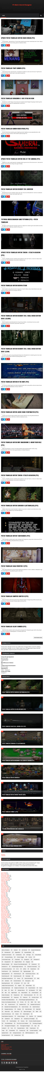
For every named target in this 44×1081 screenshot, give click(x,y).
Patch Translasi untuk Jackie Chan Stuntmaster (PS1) (18, 419)
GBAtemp (3, 1055)
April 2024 (3, 908)
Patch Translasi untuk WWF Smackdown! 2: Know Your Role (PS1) (20, 451)
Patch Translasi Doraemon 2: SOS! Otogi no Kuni (16, 101)
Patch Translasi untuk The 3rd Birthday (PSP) (14, 721)
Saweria (3, 866)
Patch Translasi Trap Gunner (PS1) (12, 70)
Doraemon (21, 976)
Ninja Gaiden (24, 1002)
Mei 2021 (3, 948)
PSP (2, 1014)
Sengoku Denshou (6, 1019)
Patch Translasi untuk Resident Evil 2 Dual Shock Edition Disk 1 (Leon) (21, 355)
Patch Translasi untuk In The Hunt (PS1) (14, 388)
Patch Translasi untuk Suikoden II (10, 789)
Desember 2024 (5, 900)
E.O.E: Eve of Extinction (36, 978)
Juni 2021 (3, 947)
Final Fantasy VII (31, 985)
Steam (16, 1023)
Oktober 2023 (4, 915)
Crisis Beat (17, 971)
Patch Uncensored (28, 1004)
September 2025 (5, 891)
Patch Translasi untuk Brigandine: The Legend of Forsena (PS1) (18, 772)
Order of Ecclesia (5, 1004)
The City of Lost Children (19, 1033)
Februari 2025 (4, 898)
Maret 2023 (4, 922)
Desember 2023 (5, 913)
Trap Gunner (26, 1037)
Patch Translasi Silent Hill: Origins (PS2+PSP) (14, 738)
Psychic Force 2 (11, 1014)
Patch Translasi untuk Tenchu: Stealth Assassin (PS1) (18, 484)
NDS (40, 1000)
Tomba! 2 (40, 1035)
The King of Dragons (33, 1033)
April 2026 (3, 885)
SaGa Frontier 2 (35, 1016)
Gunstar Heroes (36, 990)
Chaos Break (38, 966)
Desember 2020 (5, 954)
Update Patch (38, 1040)
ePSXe (12, 981)
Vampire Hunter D (9, 1042)
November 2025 (5, 888)
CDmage (28, 966)
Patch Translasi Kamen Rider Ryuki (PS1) (14, 131)
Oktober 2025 (4, 890)
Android (15, 962)
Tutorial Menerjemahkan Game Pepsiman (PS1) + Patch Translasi (18, 226)
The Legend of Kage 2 (22, 1035)
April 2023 (3, 921)
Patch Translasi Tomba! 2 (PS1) (10, 824)
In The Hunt (29, 992)
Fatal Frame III (5, 983)
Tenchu (17, 1030)
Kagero (19, 995)
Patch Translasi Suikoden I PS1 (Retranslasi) (13, 755)
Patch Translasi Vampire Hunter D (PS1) (14, 607)
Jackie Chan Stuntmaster (7, 995)
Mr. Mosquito (32, 1000)
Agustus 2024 (4, 903)
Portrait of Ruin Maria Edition (8, 1009)
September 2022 (5, 929)
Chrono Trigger (20, 969)
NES (5, 1002)
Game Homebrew (8, 990)
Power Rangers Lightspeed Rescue (26, 1009)
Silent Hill (35, 1019)
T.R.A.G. (40, 1028)
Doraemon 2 (31, 976)
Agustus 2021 (4, 944)
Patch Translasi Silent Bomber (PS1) (13, 638)
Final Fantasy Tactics (18, 985)
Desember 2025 (5, 887)
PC (37, 1004)
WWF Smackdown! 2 (21, 1042)
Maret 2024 (4, 910)
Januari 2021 (4, 953)
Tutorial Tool (15, 1040)
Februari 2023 (4, 923)
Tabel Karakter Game (6, 1059)
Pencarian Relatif (5, 1007)
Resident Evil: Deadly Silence (10, 1016)
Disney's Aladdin (35, 974)
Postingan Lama (38, 649)
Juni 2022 (3, 932)
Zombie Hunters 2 (35, 1042)
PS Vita (21, 1011)
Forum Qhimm (4, 1054)
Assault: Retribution (35, 962)
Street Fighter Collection (7, 1026)
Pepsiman (16, 1007)
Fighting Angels (16, 983)
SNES (34, 1021)
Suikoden (39, 1026)
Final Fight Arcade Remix (28, 988)
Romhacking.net (5, 1058)
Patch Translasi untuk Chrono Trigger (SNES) (13, 807)
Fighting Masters (28, 983)
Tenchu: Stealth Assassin (29, 1030)
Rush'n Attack (25, 1016)
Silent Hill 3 (13, 1021)
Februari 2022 (4, 937)
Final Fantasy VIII (5, 988)
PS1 (28, 1011)
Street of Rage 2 (21, 1026)
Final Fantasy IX (5, 985)
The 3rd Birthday (5, 1033)
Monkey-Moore (21, 1000)
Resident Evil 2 (22, 1014)
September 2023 (5, 916)
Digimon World (15, 974)
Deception (26, 971)
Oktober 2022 (4, 928)
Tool (5, 1037)
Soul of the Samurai (6, 1023)
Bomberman (7, 964)
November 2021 (5, 941)
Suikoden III (16, 1028)
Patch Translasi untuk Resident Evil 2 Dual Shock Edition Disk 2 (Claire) (21, 321)
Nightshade (13, 1002)
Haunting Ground (18, 992)
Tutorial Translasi (26, 1040)
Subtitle (31, 1026)
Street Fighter (26, 1023)
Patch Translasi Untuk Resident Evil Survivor (16, 193)
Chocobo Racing (8, 969)
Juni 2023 (3, 918)
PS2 (35, 1011)
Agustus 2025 (4, 892)
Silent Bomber (25, 1019)
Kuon (40, 997)
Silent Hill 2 (4, 1021)
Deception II (36, 971)
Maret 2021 (3, 951)
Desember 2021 (5, 939)
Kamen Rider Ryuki (6, 997)
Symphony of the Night (29, 1028)
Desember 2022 (5, 926)
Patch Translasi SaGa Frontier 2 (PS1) (13, 577)
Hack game (7, 992)
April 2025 (3, 896)
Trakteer (3, 867)
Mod (5, 1000)
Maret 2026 (4, 886)
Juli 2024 (3, 905)
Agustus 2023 (4, 917)
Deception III (4, 974)
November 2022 (5, 927)
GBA (18, 990)
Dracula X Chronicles (21, 978)
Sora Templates (24, 1076)
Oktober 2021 (4, 942)
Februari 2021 (4, 952)
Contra (30, 969)
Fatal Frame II (32, 981)
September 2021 (5, 943)
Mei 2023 (3, 919)
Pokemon (25, 1007)
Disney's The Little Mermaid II (8, 976)
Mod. (12, 1000)
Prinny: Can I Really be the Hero (8, 1011)
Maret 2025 (4, 897)
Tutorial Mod (4, 1040)
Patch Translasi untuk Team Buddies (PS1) (14, 546)
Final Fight (16, 988)
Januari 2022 (4, 938)
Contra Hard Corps (6, 971)
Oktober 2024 (4, 902)
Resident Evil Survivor (35, 1014)
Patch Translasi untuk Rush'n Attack (13, 289)
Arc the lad (24, 962)
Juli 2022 (3, 931)
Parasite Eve (16, 1004)
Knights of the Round (19, 997)
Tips (32, 1035)
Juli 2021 (3, 946)
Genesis (26, 990)
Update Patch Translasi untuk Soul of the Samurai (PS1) (19, 162)
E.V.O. (5, 981)
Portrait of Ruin (35, 1007)
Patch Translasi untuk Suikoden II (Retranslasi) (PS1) (18, 515)
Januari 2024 (4, 912)
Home (3, 15)
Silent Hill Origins (24, 1021)
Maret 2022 (4, 936)
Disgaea (25, 974)
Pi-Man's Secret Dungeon (22, 5)
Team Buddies (7, 1030)
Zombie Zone (5, 1045)
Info (37, 992)
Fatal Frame (21, 981)
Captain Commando (6, 966)
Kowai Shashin (31, 997)
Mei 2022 (3, 933)
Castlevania (18, 966)
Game (39, 988)
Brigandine (17, 964)
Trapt (35, 1037)
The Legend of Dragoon (7, 1035)
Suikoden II (7, 1028)
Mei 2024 (3, 907)
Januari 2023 (4, 925)
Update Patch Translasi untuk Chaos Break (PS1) (17, 39)
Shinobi (16, 1019)
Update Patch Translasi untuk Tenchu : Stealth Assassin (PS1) (21, 258)
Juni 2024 (3, 906)
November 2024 (5, 901)
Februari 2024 (4, 911)
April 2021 (3, 949)
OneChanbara (35, 1002)
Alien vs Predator (5, 962)
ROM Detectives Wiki (6, 1056)
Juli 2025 (3, 893)
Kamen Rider (28, 995)
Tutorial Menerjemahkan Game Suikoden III (12, 841)
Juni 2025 (3, 895)
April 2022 (3, 934)
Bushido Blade (27, 964)
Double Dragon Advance (7, 978)
